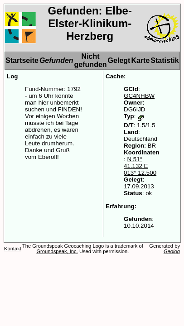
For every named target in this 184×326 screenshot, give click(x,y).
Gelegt (119, 60)
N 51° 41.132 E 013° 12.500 (140, 166)
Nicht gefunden (90, 60)
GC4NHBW (139, 95)
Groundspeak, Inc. (56, 251)
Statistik (164, 60)
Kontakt (12, 248)
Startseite (22, 60)
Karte (140, 60)
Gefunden (56, 60)
